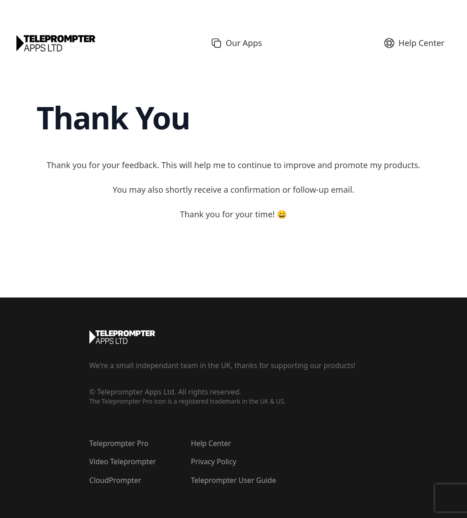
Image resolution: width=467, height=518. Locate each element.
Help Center (211, 443)
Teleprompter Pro (119, 443)
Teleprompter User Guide (233, 480)
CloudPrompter (115, 480)
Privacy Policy (213, 461)
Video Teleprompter (122, 461)
